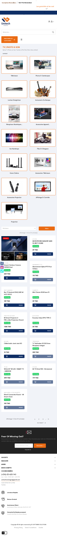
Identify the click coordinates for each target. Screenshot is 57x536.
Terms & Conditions (30, 527)
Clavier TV (35, 290)
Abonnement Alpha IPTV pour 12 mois (42, 268)
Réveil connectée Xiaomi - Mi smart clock (14, 396)
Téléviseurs (14, 76)
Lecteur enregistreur (14, 100)
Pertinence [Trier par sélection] (19, 228)
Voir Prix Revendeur (25, 3)
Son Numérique (14, 149)
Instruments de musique (42, 100)
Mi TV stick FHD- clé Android (42, 369)
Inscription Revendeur (9, 2)
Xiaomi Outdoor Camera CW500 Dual (12, 266)
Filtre (46, 228)
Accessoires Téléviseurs (42, 173)
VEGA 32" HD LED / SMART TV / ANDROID (14, 370)
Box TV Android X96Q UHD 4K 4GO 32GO (13, 293)
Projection (14, 222)
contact (5, 53)
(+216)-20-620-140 (8, 474)
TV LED (5, 367)
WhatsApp (7, 270)
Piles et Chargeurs (43, 149)
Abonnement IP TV (37, 264)
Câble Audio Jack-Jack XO (13, 343)
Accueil (6, 263)
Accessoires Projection (14, 197)
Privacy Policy (18, 527)
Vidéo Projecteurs (9, 315)
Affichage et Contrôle (43, 197)
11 (48, 419)
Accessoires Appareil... (43, 124)
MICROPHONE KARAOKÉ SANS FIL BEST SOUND (42, 242)
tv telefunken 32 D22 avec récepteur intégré (41, 344)
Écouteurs (36, 315)
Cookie (41, 527)
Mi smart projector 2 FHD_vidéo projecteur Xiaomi (14, 319)
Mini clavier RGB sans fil (41, 292)
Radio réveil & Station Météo (12, 392)
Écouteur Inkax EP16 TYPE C (42, 318)
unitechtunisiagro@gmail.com (10, 480)
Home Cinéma (14, 173)
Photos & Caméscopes (43, 76)
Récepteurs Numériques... (14, 124)
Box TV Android (8, 290)
